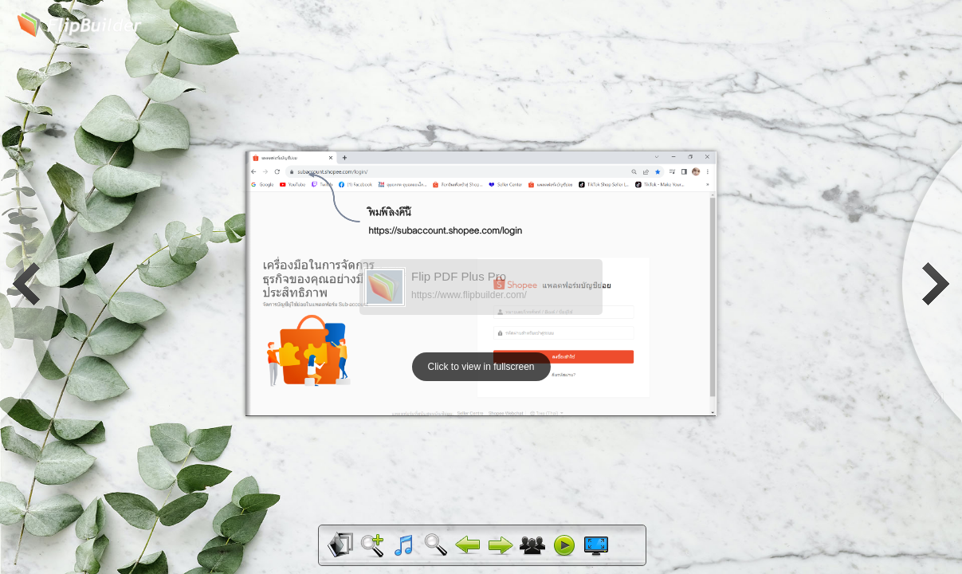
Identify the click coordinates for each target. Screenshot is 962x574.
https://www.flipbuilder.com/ (469, 295)
